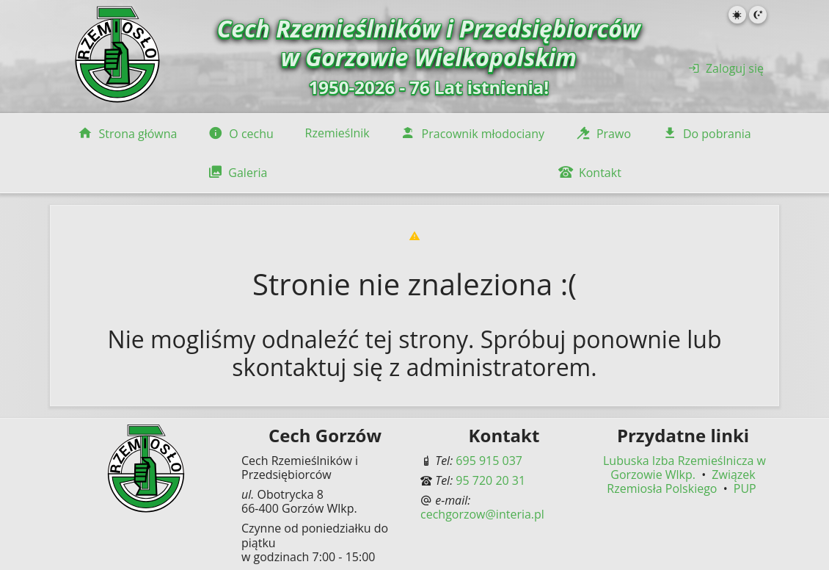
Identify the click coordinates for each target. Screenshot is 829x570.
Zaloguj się (726, 68)
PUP (745, 488)
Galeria (237, 173)
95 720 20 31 (490, 480)
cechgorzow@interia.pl (482, 514)
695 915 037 (489, 460)
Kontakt (589, 173)
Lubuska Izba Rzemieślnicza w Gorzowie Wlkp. (684, 467)
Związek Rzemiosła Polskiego (681, 481)
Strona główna (127, 134)
